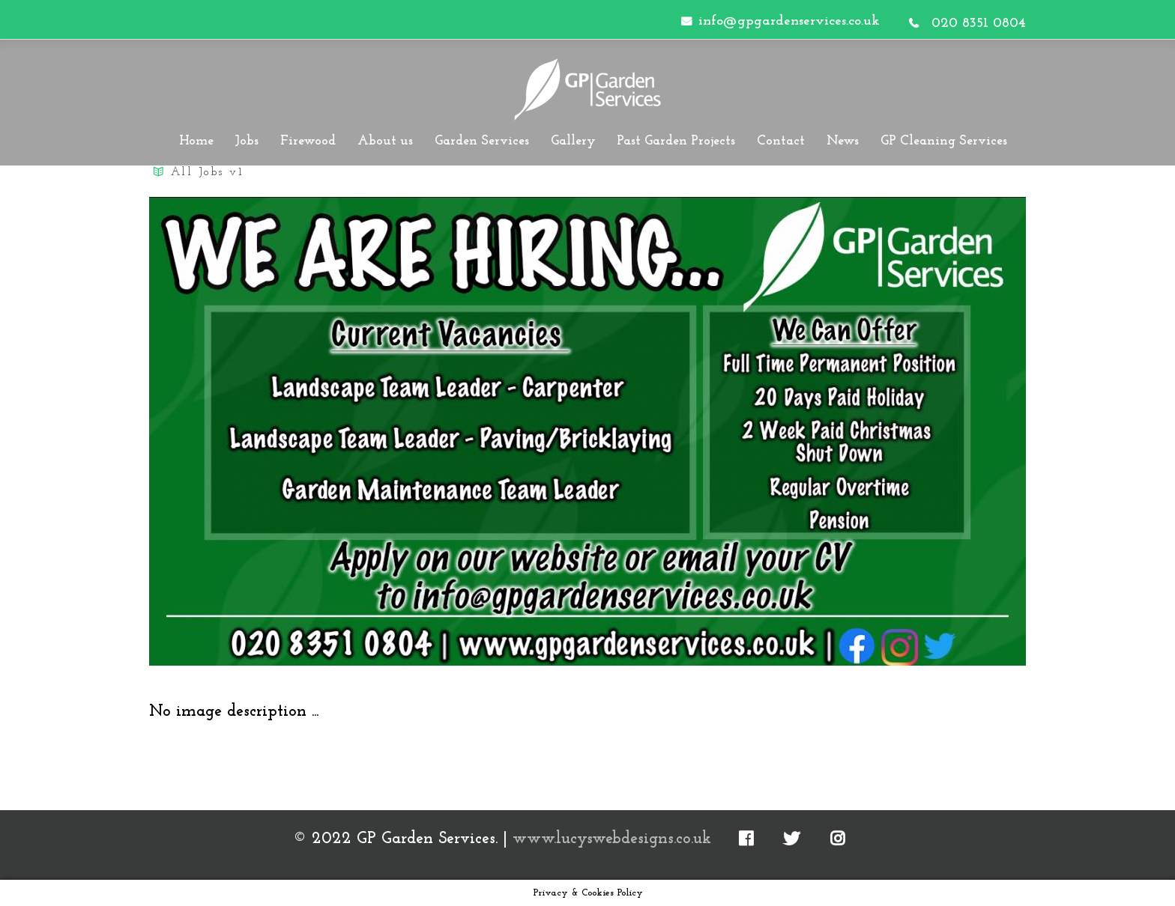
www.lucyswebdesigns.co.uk (612, 839)
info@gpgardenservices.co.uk (789, 21)
